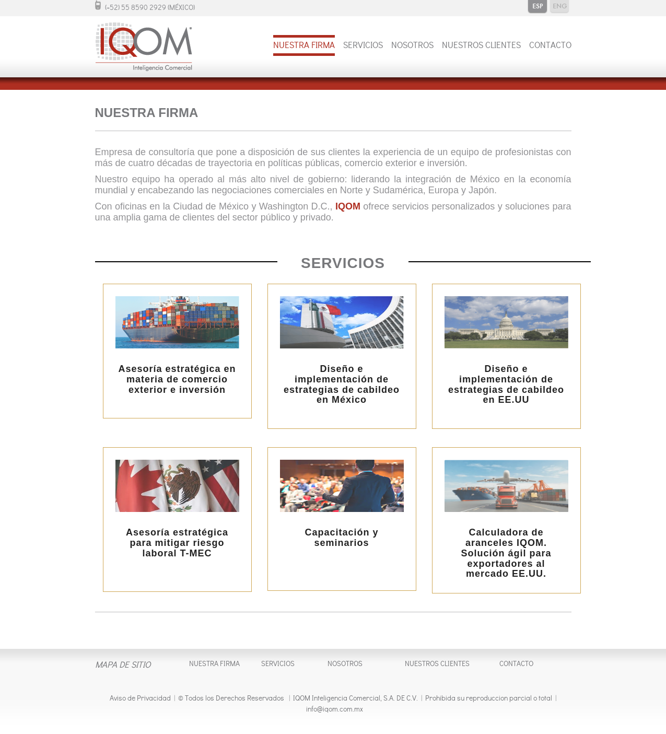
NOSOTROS (412, 46)
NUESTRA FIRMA (304, 46)
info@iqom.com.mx (334, 710)
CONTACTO (550, 46)
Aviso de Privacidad (140, 699)
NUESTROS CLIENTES (481, 46)
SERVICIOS (363, 46)
